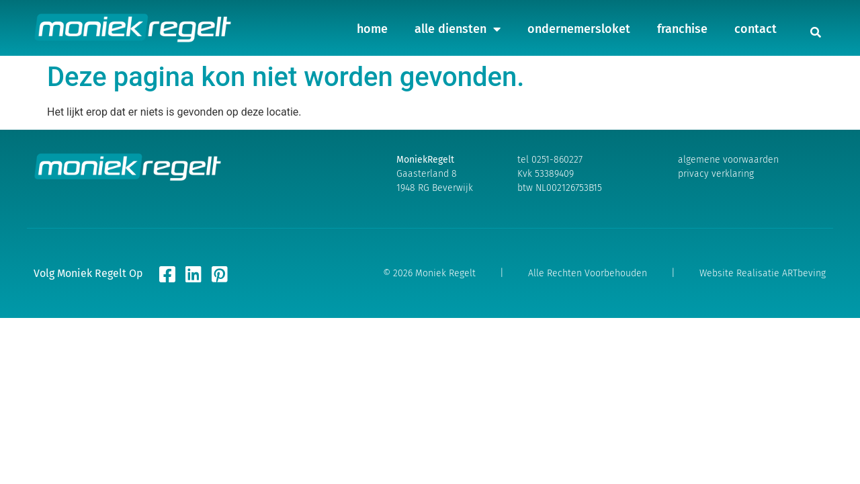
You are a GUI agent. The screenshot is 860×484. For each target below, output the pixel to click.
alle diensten (458, 23)
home (372, 23)
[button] (815, 32)
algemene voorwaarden (728, 159)
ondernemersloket (578, 23)
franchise (682, 23)
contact (755, 23)
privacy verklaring (716, 173)
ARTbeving (804, 273)
